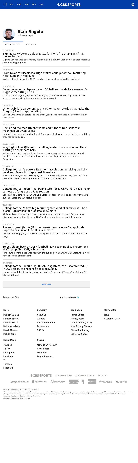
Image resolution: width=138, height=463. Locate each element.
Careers (41, 318)
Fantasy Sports (10, 318)
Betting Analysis (11, 326)
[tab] (13, 44)
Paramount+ (43, 326)
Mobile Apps (9, 334)
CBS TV (40, 330)
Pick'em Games (11, 315)
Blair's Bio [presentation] (31, 44)
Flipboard (8, 367)
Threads (7, 364)
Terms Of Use (77, 315)
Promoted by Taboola (69, 297)
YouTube (7, 345)
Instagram (8, 352)
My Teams (42, 352)
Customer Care (112, 318)
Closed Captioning (80, 330)
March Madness (11, 330)
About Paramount (46, 322)
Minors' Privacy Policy (81, 322)
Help (106, 315)
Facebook (8, 356)
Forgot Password (45, 356)
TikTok (6, 348)
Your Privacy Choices (81, 326)
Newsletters (43, 348)
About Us (41, 315)
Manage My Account (47, 345)
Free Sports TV (10, 322)
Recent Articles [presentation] (13, 44)
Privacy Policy (77, 318)
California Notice (79, 334)
